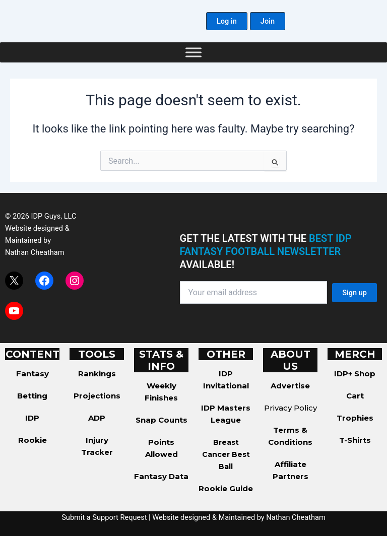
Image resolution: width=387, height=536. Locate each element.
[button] (226, 21)
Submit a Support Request (104, 517)
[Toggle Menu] (193, 52)
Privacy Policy (290, 408)
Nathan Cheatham (34, 252)
